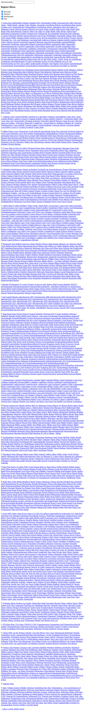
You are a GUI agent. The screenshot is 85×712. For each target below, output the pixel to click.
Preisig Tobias (51, 476)
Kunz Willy (66, 372)
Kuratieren (26, 374)
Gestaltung (73, 219)
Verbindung (5, 635)
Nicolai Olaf (65, 442)
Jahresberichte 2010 (73, 297)
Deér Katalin (28, 134)
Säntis (14, 514)
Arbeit (49, 59)
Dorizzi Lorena (39, 140)
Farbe (22, 174)
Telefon (9, 608)
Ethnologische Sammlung (30, 163)
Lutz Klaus (39, 401)
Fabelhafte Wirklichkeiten (12, 169)
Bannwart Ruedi (70, 72)
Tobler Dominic (20, 614)
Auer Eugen (64, 64)
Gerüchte (40, 219)
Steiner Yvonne (28, 576)
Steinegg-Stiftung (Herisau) (71, 574)
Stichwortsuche (7, 2)
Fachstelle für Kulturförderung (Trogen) (53, 169)
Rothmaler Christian (60, 505)
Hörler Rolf (18, 268)
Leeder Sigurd (66, 389)
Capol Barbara (60, 117)
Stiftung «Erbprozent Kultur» (22, 580)
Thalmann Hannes (23, 610)
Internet (4, 293)
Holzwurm (41, 272)
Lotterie (62, 399)
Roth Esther (38, 505)
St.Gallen (41, 567)
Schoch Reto (58, 535)
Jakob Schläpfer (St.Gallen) (58, 303)
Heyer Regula (48, 263)
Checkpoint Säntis (71, 119)
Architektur (36, 61)
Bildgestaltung (22, 89)
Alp (49, 34)
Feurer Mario (35, 178)
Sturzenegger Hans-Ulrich (11, 593)
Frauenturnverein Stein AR (11, 191)
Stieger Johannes (62, 578)
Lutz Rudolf (58, 401)
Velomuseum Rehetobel (64, 633)
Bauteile (46, 78)
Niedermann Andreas (52, 444)
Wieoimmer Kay (35, 669)
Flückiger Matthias (19, 184)
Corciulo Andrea (31, 125)
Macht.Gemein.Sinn (11, 406)
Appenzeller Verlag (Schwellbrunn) (58, 53)
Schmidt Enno (17, 531)
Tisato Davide (34, 612)
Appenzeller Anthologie (10, 44)
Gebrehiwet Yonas (24, 212)
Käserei (19, 314)
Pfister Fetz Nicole (8, 473)
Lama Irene (77, 380)
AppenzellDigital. (68, 42)
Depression (14, 136)
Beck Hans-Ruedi (69, 78)
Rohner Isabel (39, 497)
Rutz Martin (24, 510)
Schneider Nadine (69, 531)
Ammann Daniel (22, 38)
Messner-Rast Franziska (25, 416)
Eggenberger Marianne (61, 148)
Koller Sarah (21, 342)
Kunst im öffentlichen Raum (46, 370)
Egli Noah (13, 150)
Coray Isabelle (18, 125)
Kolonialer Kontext (34, 342)
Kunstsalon (25, 372)
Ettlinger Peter (46, 163)
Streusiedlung (69, 586)
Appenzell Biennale (35, 42)
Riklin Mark (64, 492)
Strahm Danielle (40, 584)
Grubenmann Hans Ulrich (47, 236)
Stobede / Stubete (25, 582)
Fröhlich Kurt (6, 199)
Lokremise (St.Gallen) (49, 399)
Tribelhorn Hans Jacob (68, 618)
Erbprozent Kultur (28, 159)
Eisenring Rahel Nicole (67, 153)
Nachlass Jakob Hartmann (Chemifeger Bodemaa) (34, 437)
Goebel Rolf (71, 225)
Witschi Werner (72, 671)
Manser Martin (67, 406)
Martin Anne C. (26, 408)
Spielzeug (30, 565)
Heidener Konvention (53, 255)
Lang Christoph (54, 384)
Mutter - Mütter (55, 433)
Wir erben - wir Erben (17, 671)
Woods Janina (15, 675)
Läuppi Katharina (66, 380)
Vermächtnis (6, 637)
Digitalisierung (47, 138)
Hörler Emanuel (7, 268)
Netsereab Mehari (52, 442)
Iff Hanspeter (14, 284)
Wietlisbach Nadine (58, 669)
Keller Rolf (78, 325)
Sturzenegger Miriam (63, 593)
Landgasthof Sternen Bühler (19, 382)
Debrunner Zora (17, 134)
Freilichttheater (36, 193)
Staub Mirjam (78, 569)
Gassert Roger (6, 210)
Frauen (73, 189)
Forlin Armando (72, 187)
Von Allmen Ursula (39, 641)
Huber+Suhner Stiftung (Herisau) (14, 276)
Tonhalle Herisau (63, 616)
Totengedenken (15, 618)
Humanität (37, 278)
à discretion (7, 23)
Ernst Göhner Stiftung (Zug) (12, 161)
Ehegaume (35, 150)
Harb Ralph (15, 250)
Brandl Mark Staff (42, 100)
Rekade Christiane (8, 488)
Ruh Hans (68, 507)
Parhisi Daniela (63, 467)
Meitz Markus (53, 412)
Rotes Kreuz (29, 505)
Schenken (39, 522)
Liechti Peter (6, 395)
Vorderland (63, 644)
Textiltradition (70, 608)
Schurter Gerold (7, 544)
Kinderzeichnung (22, 331)
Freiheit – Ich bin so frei (20, 193)
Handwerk (28, 248)
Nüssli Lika (23, 450)
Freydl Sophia (75, 193)
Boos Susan (73, 98)
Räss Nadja (12, 482)
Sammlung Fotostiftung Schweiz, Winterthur (37, 516)
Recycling (77, 484)
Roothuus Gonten (10, 499)
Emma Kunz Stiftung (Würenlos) (61, 155)
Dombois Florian (26, 140)
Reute (14, 490)
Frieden (45, 195)
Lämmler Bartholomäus (24, 380)
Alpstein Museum (30, 36)
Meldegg (72, 412)
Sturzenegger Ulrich (15, 595)
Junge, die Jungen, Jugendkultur (33, 308)
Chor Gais (9, 121)
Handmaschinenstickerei (14, 248)
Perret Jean (72, 469)
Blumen (17, 95)
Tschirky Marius (7, 620)
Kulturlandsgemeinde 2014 (37, 363)
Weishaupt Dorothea (53, 660)
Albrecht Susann (21, 29)
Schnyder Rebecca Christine (45, 533)
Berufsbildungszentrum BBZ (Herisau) (28, 85)
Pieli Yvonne (61, 473)
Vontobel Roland (51, 644)
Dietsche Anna (62, 136)
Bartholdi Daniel (22, 74)
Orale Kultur (65, 459)
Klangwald (9, 335)
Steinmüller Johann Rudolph (25, 578)
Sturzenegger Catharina (52, 591)
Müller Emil (56, 423)
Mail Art (35, 406)
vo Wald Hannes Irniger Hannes (38, 639)
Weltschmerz (31, 663)
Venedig (76, 633)
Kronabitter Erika (7, 352)
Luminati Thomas (18, 401)
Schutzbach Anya (20, 544)
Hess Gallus (29, 263)
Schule (44, 541)
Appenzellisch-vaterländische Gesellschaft (37, 57)
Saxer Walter (11, 518)
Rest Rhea (71, 488)
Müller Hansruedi (7, 425)
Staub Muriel (6, 571)
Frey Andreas (64, 193)
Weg (25, 658)
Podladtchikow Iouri (9, 476)
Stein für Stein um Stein (38, 574)
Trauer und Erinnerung (50, 618)
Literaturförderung (70, 397)
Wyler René (70, 678)
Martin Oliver (38, 408)
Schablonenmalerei (66, 518)
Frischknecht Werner (56, 197)
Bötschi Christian (62, 98)
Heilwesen (5, 257)
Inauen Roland (17, 289)
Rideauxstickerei (7, 492)
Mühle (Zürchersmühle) (41, 423)
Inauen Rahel (6, 289)
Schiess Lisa (64, 524)
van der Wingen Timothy (22, 633)
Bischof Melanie (30, 91)
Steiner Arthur (6, 576)
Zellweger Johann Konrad (70, 690)
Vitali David (20, 639)
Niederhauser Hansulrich (33, 444)
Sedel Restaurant (18, 550)
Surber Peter (41, 597)
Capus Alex (70, 117)
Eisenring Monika (51, 153)
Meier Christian (60, 410)
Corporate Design (58, 125)
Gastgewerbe (17, 210)
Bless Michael (76, 93)
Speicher (18, 565)
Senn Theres (67, 552)
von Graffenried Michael (56, 641)
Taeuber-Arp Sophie (24, 603)
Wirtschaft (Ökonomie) (35, 671)
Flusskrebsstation (44, 184)
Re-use (19, 484)
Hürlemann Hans (58, 276)
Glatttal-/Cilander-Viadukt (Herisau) (28, 225)
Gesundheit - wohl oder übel (12, 221)
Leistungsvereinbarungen (46, 391)
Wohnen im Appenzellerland (40, 673)
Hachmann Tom (9, 244)
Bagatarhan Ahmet (20, 72)
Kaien (59, 314)
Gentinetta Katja (18, 219)
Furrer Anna (56, 202)
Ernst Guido (27, 161)
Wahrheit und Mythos (62, 648)
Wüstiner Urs (26, 675)
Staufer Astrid (27, 571)
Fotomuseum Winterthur (47, 189)
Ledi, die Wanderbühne (52, 389)
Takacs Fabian (66, 603)
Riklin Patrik (75, 492)
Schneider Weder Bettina (10, 533)
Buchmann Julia (30, 106)
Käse (14, 314)
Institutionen (7, 16)
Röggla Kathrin (45, 495)
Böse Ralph (39, 98)
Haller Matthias (63, 246)
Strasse (77, 584)
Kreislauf (72, 346)
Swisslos (20, 599)
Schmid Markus (75, 529)
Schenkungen (73, 522)
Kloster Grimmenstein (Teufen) (65, 335)
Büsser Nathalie (52, 108)
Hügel (29, 276)
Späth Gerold (60, 563)
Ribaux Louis (28, 490)
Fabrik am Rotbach (30, 169)
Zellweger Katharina (24, 692)
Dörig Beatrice (61, 138)
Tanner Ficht (6, 605)
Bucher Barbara (78, 104)
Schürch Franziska (68, 539)
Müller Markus (67, 425)
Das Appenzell (61, 131)
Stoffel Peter (6, 584)
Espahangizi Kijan (8, 163)
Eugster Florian (58, 163)
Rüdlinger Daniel (7, 507)
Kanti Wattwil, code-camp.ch (38, 316)
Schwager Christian (61, 544)
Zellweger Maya (54, 692)
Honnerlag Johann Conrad (55, 272)
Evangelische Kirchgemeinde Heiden (40, 165)
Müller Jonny (41, 425)
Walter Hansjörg (27, 654)
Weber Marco (68, 656)
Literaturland (6, 399)
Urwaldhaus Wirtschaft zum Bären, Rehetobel (24, 629)
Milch (37, 418)
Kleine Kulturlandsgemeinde (35, 335)
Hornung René (36, 274)
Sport (11, 567)
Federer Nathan (7, 176)
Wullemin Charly (38, 675)
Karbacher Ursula (60, 320)
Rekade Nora (30, 488)
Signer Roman (6, 556)
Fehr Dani (27, 176)
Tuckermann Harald (32, 620)
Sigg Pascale (42, 554)
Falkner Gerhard (74, 172)
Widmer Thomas (45, 667)
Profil (10, 478)
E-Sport (6, 148)
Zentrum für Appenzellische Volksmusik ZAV (23, 696)
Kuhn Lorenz (18, 357)
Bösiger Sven (50, 98)
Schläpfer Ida (69, 526)
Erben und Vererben (12, 159)
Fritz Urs (80, 197)
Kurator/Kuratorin (49, 374)
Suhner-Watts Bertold (41, 595)
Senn (50, 552)
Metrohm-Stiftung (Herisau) (46, 416)
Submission (27, 595)
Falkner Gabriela (60, 172)
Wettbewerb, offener (42, 665)
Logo (39, 399)
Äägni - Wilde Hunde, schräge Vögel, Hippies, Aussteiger (23, 25)
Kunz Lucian (45, 372)
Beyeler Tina (6, 87)
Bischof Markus (17, 91)
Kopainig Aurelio (53, 344)
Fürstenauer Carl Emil (22, 202)
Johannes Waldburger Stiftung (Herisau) (33, 306)
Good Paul (72, 227)
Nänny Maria (55, 440)
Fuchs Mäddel (52, 199)
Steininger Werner (69, 576)
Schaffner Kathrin (56, 520)
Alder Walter (51, 31)
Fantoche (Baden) (13, 174)
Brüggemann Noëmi (67, 102)
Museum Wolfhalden (9, 431)
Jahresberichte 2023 (40, 303)
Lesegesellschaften (14, 393)
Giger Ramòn (15, 223)
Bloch (3, 95)
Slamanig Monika (72, 559)
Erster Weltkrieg (59, 161)
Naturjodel (5, 442)
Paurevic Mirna (17, 469)
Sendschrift (43, 552)
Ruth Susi (15, 510)
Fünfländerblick (7, 202)
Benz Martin (44, 80)
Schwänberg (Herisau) (44, 544)
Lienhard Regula (17, 395)
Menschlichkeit (37, 414)
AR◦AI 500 (41, 59)
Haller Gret (52, 246)
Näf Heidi (5, 440)
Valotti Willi (7, 633)
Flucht (78, 182)
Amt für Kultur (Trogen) (66, 38)
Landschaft (58, 382)
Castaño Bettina (7, 119)
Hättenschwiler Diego (14, 246)
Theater (34, 610)
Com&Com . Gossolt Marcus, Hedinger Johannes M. (53, 123)
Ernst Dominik (75, 159)
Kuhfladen (9, 357)
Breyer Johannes (77, 100)
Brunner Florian (54, 104)
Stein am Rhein (15, 574)
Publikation (71, 478)
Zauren (16, 688)
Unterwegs (24, 627)
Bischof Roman (43, 91)
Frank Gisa (66, 189)
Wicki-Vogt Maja (71, 665)
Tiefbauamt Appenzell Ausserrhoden (15, 612)
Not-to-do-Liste (13, 448)
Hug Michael (13, 278)
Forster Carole (11, 189)
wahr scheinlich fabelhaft (37, 648)
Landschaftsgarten (70, 382)
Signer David (67, 554)
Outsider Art (66, 461)
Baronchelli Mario (8, 74)
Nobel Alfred (62, 446)
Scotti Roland (6, 550)
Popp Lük (31, 476)
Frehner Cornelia (40, 191)
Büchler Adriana (43, 106)
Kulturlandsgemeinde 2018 (32, 365)
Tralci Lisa (37, 618)
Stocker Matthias (50, 582)
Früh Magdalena (31, 199)
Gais (16, 208)
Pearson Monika (29, 469)
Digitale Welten (35, 138)
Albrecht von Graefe (36, 29)
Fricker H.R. (36, 195)
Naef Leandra (14, 440)
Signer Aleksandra (55, 554)
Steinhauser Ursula (54, 576)
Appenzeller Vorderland (52, 55)
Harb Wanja (24, 250)
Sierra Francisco (31, 554)
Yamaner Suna (8, 684)
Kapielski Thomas (8, 320)
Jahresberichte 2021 (8, 303)
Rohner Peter (50, 497)
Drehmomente (77, 140)
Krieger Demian (30, 348)
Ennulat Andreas (51, 157)
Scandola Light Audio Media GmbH (31, 518)
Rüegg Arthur (20, 507)
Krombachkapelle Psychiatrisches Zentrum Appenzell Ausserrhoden (56, 350)
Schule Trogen (52, 541)
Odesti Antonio (39, 454)
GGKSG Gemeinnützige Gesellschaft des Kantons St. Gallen (46, 221)
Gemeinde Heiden (60, 214)
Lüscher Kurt (6, 401)
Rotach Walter (11, 505)
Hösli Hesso (27, 268)
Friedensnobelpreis (70, 195)
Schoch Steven (69, 535)
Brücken (56, 102)
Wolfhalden (5, 675)
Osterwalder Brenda (23, 461)
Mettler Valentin (17, 418)
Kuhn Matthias (39, 357)
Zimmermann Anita (18, 698)
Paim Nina (6, 467)
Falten (3, 174)
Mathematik (71, 408)
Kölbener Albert (26, 340)
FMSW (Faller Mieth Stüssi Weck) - (65, 184)
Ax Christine (72, 66)
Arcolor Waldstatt (55, 61)
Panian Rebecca (40, 467)
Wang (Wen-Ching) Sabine (21, 656)
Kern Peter (50, 327)
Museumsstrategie (71, 431)
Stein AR (24, 574)
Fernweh (26, 178)
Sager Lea (31, 514)
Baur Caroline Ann (27, 78)
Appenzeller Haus (68, 46)
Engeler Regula (18, 157)
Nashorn (64, 440)
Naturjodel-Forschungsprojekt (21, 442)
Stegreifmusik (69, 571)
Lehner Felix (11, 391)
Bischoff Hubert (7, 93)
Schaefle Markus (32, 520)
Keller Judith (48, 325)
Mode (49, 421)
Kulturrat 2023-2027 (49, 367)
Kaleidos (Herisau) (69, 314)
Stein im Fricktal (53, 574)
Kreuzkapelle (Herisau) (10, 348)
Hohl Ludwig (27, 270)
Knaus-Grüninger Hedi (14, 337)
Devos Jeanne (30, 136)
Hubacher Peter (62, 274)
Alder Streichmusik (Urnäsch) (17, 31)
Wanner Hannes (38, 656)
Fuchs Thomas (75, 199)
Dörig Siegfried (13, 140)
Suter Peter (71, 597)
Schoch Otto (48, 535)
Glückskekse (61, 225)
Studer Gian (45, 589)
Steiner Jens (16, 576)
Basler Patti (48, 74)
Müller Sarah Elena (16, 427)
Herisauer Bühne (27, 261)
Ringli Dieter (18, 495)
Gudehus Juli (41, 238)
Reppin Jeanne (61, 488)
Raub (3, 484)
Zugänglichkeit (64, 703)
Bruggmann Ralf (27, 104)
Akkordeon (57, 27)
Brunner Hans (66, 104)
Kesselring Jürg (60, 327)
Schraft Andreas (78, 537)
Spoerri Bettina (69, 565)
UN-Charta (19, 624)
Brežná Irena (6, 102)
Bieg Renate (56, 87)
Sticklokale (51, 578)
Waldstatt (67, 650)
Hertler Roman (18, 263)
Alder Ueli (33, 31)
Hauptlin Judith (31, 253)
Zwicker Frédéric (19, 705)
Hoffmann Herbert (69, 268)
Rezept (19, 490)
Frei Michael (71, 191)
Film (43, 178)
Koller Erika (71, 340)
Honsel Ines (12, 274)
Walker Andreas (7, 652)
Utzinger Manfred (49, 629)
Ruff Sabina (47, 507)
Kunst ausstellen (28, 370)
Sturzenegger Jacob (28, 593)
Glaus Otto (46, 225)
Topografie (74, 616)
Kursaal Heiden (63, 374)
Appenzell (24, 42)
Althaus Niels (71, 36)
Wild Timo (79, 669)
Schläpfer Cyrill (41, 526)
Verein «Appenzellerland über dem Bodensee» (28, 635)
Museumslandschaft (56, 431)
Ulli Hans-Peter (9, 624)
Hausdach (60, 253)
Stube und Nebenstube (32, 589)
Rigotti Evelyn (53, 492)
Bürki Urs (21, 108)
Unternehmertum (13, 627)
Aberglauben (46, 23)
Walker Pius (18, 652)
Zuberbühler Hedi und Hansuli (20, 701)
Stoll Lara (25, 584)
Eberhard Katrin (34, 148)
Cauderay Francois (21, 119)
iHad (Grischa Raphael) (61, 284)
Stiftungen (14, 582)
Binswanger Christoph (51, 89)
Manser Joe (56, 406)
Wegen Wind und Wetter (37, 658)
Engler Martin (39, 157)
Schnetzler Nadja (27, 533)
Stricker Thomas (7, 589)
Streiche (39, 586)
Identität (5, 284)
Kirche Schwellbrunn (63, 333)
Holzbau (23, 272)
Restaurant (80, 488)
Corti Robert (6, 127)
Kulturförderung (52, 359)
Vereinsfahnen (74, 635)
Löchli (13, 399)
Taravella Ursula (74, 605)
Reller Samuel (41, 488)
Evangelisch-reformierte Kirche (13, 165)
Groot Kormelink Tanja (56, 233)
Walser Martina (53, 652)
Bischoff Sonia (19, 93)
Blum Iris (9, 95)
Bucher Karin (6, 106)
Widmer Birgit (6, 667)
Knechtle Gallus (29, 337)
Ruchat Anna (73, 505)
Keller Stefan (17, 327)
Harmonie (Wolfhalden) (39, 250)
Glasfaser (9, 225)
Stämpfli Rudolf (17, 569)
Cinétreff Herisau (55, 121)
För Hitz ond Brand (14, 187)
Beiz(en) (36, 80)
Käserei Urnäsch (29, 314)
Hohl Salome (47, 270)
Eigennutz (5, 153)
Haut (17, 255)
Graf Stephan (72, 229)
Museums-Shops (23, 431)
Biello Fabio (66, 87)
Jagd (4, 297)
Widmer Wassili (58, 667)
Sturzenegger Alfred (19, 591)
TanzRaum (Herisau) (43, 605)
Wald (22, 650)
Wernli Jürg (16, 665)
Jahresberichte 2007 (26, 297)
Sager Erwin (22, 514)
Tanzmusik (19, 605)
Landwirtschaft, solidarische (36, 384)
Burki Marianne (44, 110)
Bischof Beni (6, 91)
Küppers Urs (57, 355)
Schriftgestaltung (48, 539)
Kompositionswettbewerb (30, 344)
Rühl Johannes (31, 507)
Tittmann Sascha (62, 612)
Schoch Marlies (37, 535)
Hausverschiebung (8, 255)
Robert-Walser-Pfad (30, 495)
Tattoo (3, 608)
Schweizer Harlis (41, 546)
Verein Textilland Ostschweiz (57, 635)
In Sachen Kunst (74, 287)
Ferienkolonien (17, 178)
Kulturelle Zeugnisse (29, 359)
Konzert (43, 344)
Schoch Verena (12, 537)
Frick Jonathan (6, 195)
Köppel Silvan (38, 340)
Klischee (49, 335)
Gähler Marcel (8, 206)
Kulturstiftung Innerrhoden (67, 367)
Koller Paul (12, 342)
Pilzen (69, 473)
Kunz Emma (34, 372)
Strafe (31, 584)
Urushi (3, 629)
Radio (5, 482)
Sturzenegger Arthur (35, 591)
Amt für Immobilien (49, 38)
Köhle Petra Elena (12, 340)
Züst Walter (48, 703)
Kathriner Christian (23, 322)
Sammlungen (60, 516)
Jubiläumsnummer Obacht (11, 308)
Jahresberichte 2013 (40, 299)
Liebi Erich (75, 393)
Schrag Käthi (6, 539)
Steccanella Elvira (40, 571)
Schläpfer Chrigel (28, 526)
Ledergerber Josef (35, 389)
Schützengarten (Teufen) (10, 541)
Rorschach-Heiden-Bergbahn (12, 503)
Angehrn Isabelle (63, 40)
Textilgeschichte (47, 608)
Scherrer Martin (32, 524)
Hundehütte (56, 278)
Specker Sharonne (8, 565)
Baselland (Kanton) (36, 74)
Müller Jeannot (20, 425)
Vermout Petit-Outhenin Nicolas (31, 637)
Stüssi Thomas (77, 589)
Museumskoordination (39, 431)
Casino (78, 117)
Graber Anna (12, 229)
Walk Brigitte (77, 650)
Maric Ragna (78, 406)
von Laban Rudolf (20, 644)
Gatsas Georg (67, 210)
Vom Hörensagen (24, 641)
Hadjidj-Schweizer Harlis (25, 244)
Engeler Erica (6, 157)
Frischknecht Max (27, 197)
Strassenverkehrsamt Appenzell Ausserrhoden (18, 586)
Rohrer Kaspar (72, 497)
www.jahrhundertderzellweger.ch (58, 675)
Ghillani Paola (75, 221)
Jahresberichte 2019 (55, 301)
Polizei (19, 476)
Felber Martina (61, 176)
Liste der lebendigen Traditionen (43, 397)
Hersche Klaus (6, 263)
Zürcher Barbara (48, 701)
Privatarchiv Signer (73, 476)
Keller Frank (38, 325)
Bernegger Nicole (45, 83)
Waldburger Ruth (35, 650)
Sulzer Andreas (61, 595)
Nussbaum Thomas (45, 450)
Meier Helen (71, 410)
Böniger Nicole (11, 98)
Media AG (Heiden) (30, 410)
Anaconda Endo (35, 40)
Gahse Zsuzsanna (75, 206)
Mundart (61, 427)
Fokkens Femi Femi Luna (56, 187)
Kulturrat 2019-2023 (32, 367)
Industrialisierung (65, 289)
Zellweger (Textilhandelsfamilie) (13, 690)
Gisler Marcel (56, 223)
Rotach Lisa (71, 503)
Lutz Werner (68, 401)
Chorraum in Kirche (32, 121)
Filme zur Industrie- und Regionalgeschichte (62, 178)
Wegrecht (64, 658)
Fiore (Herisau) (44, 180)
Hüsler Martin (71, 276)
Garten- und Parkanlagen (73, 208)
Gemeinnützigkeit (22, 216)
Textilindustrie (59, 608)
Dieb (38, 136)
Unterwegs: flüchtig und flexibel (41, 627)
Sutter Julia (12, 599)
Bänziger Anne (6, 72)
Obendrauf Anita (9, 454)
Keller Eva (29, 325)
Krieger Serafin (43, 348)
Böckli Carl (62, 95)
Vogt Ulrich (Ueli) (66, 639)
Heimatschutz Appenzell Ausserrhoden (52, 257)
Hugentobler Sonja (25, 278)
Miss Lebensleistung (15, 421)
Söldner (16, 561)
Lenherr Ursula (62, 391)
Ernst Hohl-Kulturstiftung (43, 161)
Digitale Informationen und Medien (14, 138)
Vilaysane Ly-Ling (8, 639)
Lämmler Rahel (39, 380)
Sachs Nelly (7, 514)
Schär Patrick (44, 520)
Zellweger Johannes (8, 692)
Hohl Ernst (17, 270)
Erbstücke (53, 159)
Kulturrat (4, 367)
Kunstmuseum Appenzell (10, 372)
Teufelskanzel (24, 608)
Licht (55, 393)
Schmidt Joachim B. (30, 531)
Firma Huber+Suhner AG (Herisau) (64, 180)
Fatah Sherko (37, 174)
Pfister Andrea (77, 471)
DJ (54, 138)
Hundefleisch (46, 278)
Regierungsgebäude (13, 486)
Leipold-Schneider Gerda (26, 391)
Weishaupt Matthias (68, 660)
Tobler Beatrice (75, 612)
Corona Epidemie (44, 125)
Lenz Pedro (73, 391)
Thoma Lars (72, 610)
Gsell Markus (30, 238)
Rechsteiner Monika (30, 484)
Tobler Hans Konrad (34, 614)
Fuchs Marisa (64, 199)
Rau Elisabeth (76, 482)
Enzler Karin (63, 157)
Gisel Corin (46, 223)
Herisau (17, 261)
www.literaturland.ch (57, 678)
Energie (77, 155)
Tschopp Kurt (19, 620)
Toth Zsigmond (27, 618)
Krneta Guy (15, 350)
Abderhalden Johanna (20, 23)
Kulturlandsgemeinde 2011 (56, 361)
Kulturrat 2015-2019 (16, 367)
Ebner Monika (46, 148)
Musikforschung (7, 433)
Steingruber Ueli (40, 576)
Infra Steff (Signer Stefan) (22, 291)
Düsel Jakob (56, 142)
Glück (53, 225)
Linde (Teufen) (61, 395)
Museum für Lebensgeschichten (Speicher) (35, 429)
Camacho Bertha (21, 117)
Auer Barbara (54, 64)
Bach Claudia (8, 70)
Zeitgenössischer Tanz (42, 688)
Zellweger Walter (67, 692)
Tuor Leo (54, 620)
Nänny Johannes (43, 440)
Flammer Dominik (54, 182)
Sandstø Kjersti (71, 516)
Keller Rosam (6, 327)
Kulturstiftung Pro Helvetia (11, 370)
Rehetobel (25, 486)
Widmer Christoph (20, 667)
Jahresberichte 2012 (24, 299)
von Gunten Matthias (74, 641)
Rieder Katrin (19, 492)
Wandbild (49, 654)
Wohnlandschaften (59, 673)
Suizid (52, 595)
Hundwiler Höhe (75, 278)
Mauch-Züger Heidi (14, 410)
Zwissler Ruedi (32, 705)
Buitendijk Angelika (66, 108)
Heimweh (4, 259)
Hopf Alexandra (24, 274)
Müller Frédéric (67, 423)
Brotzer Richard (28, 102)
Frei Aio (63, 191)
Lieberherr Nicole (64, 393)
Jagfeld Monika (12, 297)
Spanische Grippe (72, 563)
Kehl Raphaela (59, 322)
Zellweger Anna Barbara (36, 690)
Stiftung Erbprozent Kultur (44, 580)
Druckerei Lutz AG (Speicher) (12, 142)
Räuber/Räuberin (23, 482)
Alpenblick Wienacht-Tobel (61, 34)
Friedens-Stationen (55, 195)
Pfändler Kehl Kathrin (62, 471)
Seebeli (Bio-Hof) (32, 550)
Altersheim (61, 36)
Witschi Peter (61, 671)
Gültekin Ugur (52, 238)
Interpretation (19, 293)
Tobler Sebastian (59, 614)
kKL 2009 (76, 333)
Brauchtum (53, 100)
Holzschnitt (31, 272)
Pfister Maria (21, 473)
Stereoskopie (42, 578)
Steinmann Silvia (7, 578)
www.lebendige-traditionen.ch (37, 678)
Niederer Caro (75, 442)
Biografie (63, 89)
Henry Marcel (60, 259)
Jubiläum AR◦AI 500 (66, 306)
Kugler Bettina (78, 355)
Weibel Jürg (73, 658)
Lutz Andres (30, 401)
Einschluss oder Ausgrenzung (20, 153)
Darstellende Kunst (48, 131)
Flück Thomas (6, 184)
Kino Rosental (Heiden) (48, 331)
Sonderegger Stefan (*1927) (58, 561)
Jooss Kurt (53, 306)
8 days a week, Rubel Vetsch (13, 709)
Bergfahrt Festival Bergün (70, 80)
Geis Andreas (10, 214)
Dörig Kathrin (72, 138)
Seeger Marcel (45, 550)
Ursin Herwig (73, 627)
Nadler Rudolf (75, 437)
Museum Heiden (58, 429)
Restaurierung (6, 490)
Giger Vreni (25, 223)
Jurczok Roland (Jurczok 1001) (13, 310)
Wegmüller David (54, 658)
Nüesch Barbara (59, 448)
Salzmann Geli (6, 516)
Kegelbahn (49, 322)
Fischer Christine (7, 182)
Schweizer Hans (28, 546)
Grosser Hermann (72, 233)
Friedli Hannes (13, 197)
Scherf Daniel (6, 524)
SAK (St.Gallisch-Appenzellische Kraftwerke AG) (54, 514)
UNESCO (28, 624)
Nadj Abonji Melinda (61, 437)
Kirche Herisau (31, 333)
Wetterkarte (60, 665)
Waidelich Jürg (14, 650)
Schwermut (65, 548)
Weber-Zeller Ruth (8, 658)
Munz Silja (69, 427)
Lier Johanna (29, 395)
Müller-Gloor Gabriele (32, 427)
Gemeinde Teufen (8, 216)
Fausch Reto (47, 174)
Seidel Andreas (6, 552)
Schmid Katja (63, 529)
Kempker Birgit (39, 327)
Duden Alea (29, 142)
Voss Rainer (72, 644)
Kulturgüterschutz (13, 361)
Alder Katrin (60, 29)
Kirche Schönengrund (46, 333)
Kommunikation (48, 342)
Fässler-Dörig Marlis (38, 172)
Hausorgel (68, 253)
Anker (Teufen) (7, 42)
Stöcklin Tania (74, 582)
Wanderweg (5, 656)
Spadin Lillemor (48, 563)
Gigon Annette (35, 223)
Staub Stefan (16, 571)
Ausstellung (54, 66)
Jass (71, 303)
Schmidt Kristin (45, 531)
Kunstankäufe (75, 370)
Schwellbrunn (47, 548)
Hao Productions (76, 248)
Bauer (14, 76)
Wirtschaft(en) (49, 671)
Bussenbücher (77, 110)
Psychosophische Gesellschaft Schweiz (51, 478)
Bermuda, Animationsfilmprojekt (25, 83)
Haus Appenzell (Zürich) (46, 253)
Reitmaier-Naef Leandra (70, 486)
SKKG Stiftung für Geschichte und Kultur (49, 559)
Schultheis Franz (73, 541)
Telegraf (16, 608)
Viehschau (60, 637)
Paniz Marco (51, 467)
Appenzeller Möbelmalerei (68, 49)
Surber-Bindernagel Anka (56, 597)
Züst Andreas (13, 703)
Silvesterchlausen (64, 556)
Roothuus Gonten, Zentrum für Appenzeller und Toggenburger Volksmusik (39, 501)
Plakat (80, 473)
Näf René (33, 440)
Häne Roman (53, 244)
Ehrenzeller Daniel (57, 150)
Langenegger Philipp (45, 387)
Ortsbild (12, 461)
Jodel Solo (14, 306)
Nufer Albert (33, 450)
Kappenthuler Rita (22, 320)
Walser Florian (29, 652)
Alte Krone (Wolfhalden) (46, 36)
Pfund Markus (38, 473)
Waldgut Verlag (58, 650)
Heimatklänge (21, 257)
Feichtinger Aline (38, 176)
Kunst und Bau (63, 370)
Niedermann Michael (69, 444)
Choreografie (19, 121)
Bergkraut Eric (6, 83)
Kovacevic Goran (72, 344)
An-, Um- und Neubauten (19, 40)
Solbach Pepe (25, 561)
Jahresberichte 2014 (55, 299)
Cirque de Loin (68, 121)
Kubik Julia (50, 352)
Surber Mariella (30, 597)
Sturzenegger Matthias (45, 593)
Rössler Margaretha (25, 497)
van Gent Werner (38, 633)
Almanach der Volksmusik (37, 34)
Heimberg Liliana (74, 257)
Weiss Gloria (21, 663)
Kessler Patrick (72, 327)
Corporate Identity (73, 125)
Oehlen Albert (51, 454)
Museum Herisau (72, 429)
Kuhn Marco (29, 357)
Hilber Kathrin (60, 263)
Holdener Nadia (69, 270)
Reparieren (51, 488)
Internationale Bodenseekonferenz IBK (63, 291)
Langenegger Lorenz (28, 387)
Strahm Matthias (53, 584)
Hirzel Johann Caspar (19, 265)
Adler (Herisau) (75, 23)
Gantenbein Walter (56, 208)
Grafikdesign (11, 231)
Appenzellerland (14, 57)
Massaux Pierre (60, 408)
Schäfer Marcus (19, 520)
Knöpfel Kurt (62, 337)
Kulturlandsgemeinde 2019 (53, 365)
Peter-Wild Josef (32, 471)
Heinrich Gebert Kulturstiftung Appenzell (25, 259)
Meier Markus (10, 412)
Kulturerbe (41, 359)
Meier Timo (31, 412)
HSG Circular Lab (49, 274)
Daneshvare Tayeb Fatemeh (29, 131)
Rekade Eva (20, 488)
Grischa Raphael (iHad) (14, 233)
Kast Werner (10, 322)
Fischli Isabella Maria (23, 182)
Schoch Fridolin (14, 535)
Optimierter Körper (27, 459)
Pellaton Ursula (53, 469)
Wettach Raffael (28, 665)
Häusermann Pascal (30, 246)
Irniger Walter (36, 293)
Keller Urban (28, 327)
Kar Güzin (34, 320)
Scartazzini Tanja (51, 518)
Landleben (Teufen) (45, 382)
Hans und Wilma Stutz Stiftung (57, 248)
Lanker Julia (58, 387)
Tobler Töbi (71, 614)
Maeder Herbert (25, 406)
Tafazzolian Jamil (38, 603)
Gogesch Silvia (42, 227)
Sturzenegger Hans (69, 591)
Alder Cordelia (49, 29)
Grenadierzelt (49, 231)
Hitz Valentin (33, 265)
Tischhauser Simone (48, 612)
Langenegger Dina (13, 387)
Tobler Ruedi (48, 614)
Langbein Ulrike (66, 384)
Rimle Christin (6, 495)
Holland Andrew (13, 272)
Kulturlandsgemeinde (37, 361)
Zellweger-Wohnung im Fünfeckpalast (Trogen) (32, 694)
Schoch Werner (24, 537)
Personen (6, 12)
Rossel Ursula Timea (58, 503)
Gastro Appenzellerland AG (40, 210)
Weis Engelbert (27, 660)
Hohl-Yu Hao (57, 270)
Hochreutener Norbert (47, 265)
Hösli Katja (49, 268)
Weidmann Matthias (8, 660)
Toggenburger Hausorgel (46, 616)
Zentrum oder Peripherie (51, 696)
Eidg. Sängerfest (70, 150)
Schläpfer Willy (13, 529)
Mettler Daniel (62, 416)
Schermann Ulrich (19, 524)
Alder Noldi (70, 29)
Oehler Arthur (62, 454)
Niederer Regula (7, 444)
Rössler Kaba (12, 497)
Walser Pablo (64, 652)
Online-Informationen (27, 456)
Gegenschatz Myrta (68, 212)
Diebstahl (43, 136)
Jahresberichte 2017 (24, 301)
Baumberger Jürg (12, 78)
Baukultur (53, 76)
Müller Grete (78, 423)
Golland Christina (55, 227)
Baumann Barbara (65, 76)
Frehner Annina (28, 191)
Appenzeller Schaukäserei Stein (13, 51)
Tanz (13, 605)
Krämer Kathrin (21, 346)
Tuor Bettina (45, 620)
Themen (5, 14)
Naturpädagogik (39, 442)
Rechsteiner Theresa (46, 484)
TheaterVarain (54, 610)
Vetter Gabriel (50, 637)
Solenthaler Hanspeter (39, 561)
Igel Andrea (47, 284)
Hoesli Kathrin (38, 268)
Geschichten (64, 219)
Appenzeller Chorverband (35, 46)
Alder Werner (61, 31)
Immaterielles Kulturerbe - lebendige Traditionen (49, 287)
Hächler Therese (41, 244)
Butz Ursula (5, 113)
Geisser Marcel (35, 214)
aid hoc (49, 27)
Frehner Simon (53, 191)
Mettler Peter (6, 418)
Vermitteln (15, 637)
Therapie (64, 610)
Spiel (24, 565)
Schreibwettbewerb (18, 539)
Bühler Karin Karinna (69, 106)
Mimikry (44, 418)
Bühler (52, 106)
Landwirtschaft (19, 384)
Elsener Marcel (42, 155)
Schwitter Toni (75, 548)
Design (21, 136)
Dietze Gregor (74, 136)
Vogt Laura (54, 639)
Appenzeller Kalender (9, 49)
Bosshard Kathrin (13, 100)
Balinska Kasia (58, 72)
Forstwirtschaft (23, 189)
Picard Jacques (50, 473)
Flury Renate (32, 184)
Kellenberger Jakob (16, 325)
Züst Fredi (31, 703)
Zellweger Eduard (53, 690)
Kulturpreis (79, 365)
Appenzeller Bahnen (27, 44)
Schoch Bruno (61, 533)
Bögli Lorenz (73, 95)
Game (21, 208)
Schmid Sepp (6, 531)
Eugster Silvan (70, 163)
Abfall (53, 23)
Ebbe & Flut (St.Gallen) (18, 148)
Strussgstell (18, 589)
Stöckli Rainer (63, 582)
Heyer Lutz (38, 263)
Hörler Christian (74, 265)
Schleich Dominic (26, 529)
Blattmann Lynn (40, 93)
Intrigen (28, 293)
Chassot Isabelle (48, 119)
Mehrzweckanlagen (45, 410)
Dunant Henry (66, 142)
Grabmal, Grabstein (24, 229)
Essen (18, 163)
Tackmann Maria (9, 603)
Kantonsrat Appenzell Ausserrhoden (47, 318)
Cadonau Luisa (8, 117)
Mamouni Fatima (45, 406)
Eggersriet (5, 150)
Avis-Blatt (63, 66)
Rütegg (40, 507)
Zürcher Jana (60, 701)
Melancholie (64, 412)
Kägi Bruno (7, 314)
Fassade (28, 174)
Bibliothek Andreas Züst (41, 87)
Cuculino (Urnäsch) (26, 127)
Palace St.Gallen (17, 467)
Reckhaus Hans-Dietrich (63, 484)
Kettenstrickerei (7, 329)
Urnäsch (57, 627)
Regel (3, 486)
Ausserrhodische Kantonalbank (13, 66)
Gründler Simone (7, 238)
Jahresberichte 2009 (57, 297)
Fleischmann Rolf (68, 182)
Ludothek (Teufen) (73, 399)
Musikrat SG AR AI (41, 433)
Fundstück (47, 202)
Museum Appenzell (11, 429)
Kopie (63, 344)
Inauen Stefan (28, 289)
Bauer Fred (21, 76)
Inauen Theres (39, 289)
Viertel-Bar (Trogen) (72, 637)
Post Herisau (40, 476)
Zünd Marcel (37, 701)
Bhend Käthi (16, 87)
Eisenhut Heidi (38, 153)
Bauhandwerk (43, 76)
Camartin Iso (33, 117)
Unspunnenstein (43, 624)
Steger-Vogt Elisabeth (55, 571)
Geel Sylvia (35, 212)
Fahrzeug (50, 172)
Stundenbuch (6, 591)
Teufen (33, 608)
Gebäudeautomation (8, 212)
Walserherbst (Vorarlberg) (11, 654)
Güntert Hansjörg (65, 238)
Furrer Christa (66, 202)
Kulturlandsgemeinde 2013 (15, 363)
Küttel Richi (67, 355)
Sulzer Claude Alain (74, 595)
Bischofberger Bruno (58, 91)
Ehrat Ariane (44, 150)
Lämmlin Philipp (52, 380)
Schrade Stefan (65, 537)
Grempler (40, 231)
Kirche (23, 333)
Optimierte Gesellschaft (10, 459)
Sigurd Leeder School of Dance (45, 556)
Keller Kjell (69, 325)
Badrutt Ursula (63, 70)
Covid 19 (14, 127)
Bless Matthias (65, 93)
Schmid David (52, 529)
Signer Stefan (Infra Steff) (22, 556)
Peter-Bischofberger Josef (16, 471)
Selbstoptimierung (20, 552)
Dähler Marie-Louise (11, 131)
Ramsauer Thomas (49, 482)
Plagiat (74, 473)
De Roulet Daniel (74, 131)
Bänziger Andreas (76, 70)
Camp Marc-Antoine (46, 117)
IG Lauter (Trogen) (26, 284)
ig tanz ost (38, 284)
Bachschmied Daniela (48, 70)
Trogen (80, 618)
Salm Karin (79, 514)
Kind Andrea (62, 329)
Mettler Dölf (73, 416)
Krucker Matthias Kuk (37, 352)
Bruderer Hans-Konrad (43, 102)
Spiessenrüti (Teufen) (43, 565)
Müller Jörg (31, 425)
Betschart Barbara (75, 85)
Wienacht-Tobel (22, 669)
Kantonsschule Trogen (70, 318)
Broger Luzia (16, 102)
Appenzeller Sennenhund (35, 51)
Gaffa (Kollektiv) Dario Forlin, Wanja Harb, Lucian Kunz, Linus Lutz (41, 206)
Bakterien (48, 72)
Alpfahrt (19, 36)
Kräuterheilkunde (34, 346)
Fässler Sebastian (23, 172)
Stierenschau (6, 580)
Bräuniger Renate (27, 100)
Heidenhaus (66, 255)
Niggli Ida (19, 446)
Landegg (4, 382)
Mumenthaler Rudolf (50, 427)
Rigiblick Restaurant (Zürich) (36, 492)
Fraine (59, 189)
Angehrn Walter (76, 40)
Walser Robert (75, 652)
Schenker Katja (62, 522)
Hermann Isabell (76, 261)
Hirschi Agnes (71, 263)
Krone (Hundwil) (21, 352)
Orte (4, 19)
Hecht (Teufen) (25, 255)
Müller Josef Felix (54, 425)
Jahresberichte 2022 (24, 303)
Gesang (47, 219)
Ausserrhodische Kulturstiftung (37, 66)
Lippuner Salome (23, 397)
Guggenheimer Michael (29, 240)
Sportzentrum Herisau (22, 567)
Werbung (39, 663)
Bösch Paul (30, 98)
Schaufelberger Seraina (10, 522)
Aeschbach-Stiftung (53, 25)
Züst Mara (39, 703)
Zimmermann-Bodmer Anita (37, 698)
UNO (34, 624)
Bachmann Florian (33, 70)
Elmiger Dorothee (29, 155)
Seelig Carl (55, 550)
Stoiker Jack (15, 584)
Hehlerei (35, 255)
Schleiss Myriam (39, 529)
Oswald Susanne (54, 461)
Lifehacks (38, 395)
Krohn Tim (25, 350)
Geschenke (54, 219)
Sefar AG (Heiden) (67, 550)
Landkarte (34, 382)
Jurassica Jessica (53, 308)
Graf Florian (37, 229)
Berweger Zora (62, 85)
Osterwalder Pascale (39, 461)
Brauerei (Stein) (64, 100)
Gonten (65, 227)
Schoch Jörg (25, 535)
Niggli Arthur (10, 446)
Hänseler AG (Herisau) (68, 244)
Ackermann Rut (63, 23)
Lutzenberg (77, 401)
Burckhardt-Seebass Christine (26, 110)
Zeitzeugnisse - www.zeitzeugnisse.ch (66, 688)
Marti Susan (15, 408)
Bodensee (54, 95)
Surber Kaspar (18, 597)
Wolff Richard (71, 673)
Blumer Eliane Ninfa (28, 95)
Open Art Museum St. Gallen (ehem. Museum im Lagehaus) (59, 456)
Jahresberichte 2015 (71, 299)
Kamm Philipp (21, 316)
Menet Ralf (26, 414)
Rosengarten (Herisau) (32, 503)
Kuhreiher (50, 357)
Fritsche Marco (70, 197)
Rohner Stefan (60, 497)
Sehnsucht (79, 550)
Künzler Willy (46, 355)
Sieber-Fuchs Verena (16, 554)
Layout (66, 387)
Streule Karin (48, 586)
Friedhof (4, 197)
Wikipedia (71, 669)
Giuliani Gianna (68, 223)
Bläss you (29, 93)
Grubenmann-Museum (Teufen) (70, 236)
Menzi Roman (48, 414)
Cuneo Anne (39, 127)
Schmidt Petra (56, 531)
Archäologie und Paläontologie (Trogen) (16, 61)
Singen (74, 556)
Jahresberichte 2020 (71, 301)
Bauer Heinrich (32, 76)
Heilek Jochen (76, 255)
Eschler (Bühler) (72, 161)
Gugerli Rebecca (13, 240)
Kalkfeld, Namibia (8, 316)
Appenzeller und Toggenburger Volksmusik (27, 53)
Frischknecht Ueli (41, 197)
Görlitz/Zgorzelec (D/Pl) (26, 227)
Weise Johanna (39, 660)
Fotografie (33, 189)
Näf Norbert (24, 440)
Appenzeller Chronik (53, 46)
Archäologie (76, 59)
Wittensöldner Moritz (9, 673)
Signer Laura (78, 554)
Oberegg (19, 454)
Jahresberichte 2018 (40, 301)
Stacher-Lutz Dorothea (71, 567)
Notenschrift (24, 448)
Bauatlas (56, 74)
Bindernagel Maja (35, 89)
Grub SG (7, 236)
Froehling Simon (18, 199)
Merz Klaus (11, 416)
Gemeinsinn (33, 216)
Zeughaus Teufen (67, 696)
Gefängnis (56, 212)
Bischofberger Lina (73, 91)
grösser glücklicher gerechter (35, 233)
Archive (44, 61)
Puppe (78, 478)
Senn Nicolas (57, 552)
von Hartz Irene (7, 644)
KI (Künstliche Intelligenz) (24, 329)
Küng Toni (36, 355)
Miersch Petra (29, 418)
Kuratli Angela (36, 374)
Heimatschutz (32, 257)
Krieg (21, 348)
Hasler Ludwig (6, 253)
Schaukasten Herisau (27, 522)
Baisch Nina (39, 72)
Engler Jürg (28, 157)
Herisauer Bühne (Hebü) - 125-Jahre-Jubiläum (51, 261)
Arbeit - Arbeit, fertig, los (61, 59)
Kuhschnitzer (59, 357)
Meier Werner (42, 412)
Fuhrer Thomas (37, 202)
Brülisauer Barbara (13, 104)
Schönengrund (35, 537)
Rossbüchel (45, 503)
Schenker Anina (49, 522)
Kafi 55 (53, 314)
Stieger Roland (75, 578)
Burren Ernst (56, 110)
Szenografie (28, 599)
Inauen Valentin (52, 289)
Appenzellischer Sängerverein (25, 59)
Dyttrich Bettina (14, 144)
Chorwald (44, 121)
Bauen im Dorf (71, 74)
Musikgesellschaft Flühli (23, 433)
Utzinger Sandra (62, 629)
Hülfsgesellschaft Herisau (42, 276)
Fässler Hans (11, 172)
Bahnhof (31, 72)
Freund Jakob (53, 193)
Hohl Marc (37, 270)
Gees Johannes (46, 212)
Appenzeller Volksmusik (33, 55)
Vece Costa (49, 633)
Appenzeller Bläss (59, 44)
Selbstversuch (32, 552)
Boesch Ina (21, 98)
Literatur (59, 397)
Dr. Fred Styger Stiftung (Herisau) (58, 140)
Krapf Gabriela (62, 346)
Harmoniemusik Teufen (58, 250)
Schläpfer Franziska (55, 526)
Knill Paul (53, 337)
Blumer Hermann (43, 95)
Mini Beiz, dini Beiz (56, 418)
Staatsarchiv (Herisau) (53, 567)
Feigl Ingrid (50, 176)
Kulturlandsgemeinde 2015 (58, 363)
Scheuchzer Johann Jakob (49, 524)
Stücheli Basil (56, 589)
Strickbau (78, 586)
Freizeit (45, 193)
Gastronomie (57, 210)
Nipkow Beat (40, 446)
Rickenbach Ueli (51, 490)
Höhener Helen (61, 265)
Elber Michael (16, 155)
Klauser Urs (18, 335)
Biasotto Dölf (26, 87)
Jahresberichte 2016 (8, 301)
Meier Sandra (21, 412)
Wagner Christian (20, 648)
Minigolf (67, 418)
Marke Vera (5, 408)
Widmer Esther (33, 667)
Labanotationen (8, 380)
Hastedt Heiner (18, 253)
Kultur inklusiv (14, 359)
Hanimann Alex (39, 248)
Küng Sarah (27, 355)
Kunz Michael (55, 372)
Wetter (52, 665)
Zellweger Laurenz (40, 692)
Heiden (41, 255)
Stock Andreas (38, 582)
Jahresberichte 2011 (8, 299)
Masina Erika (49, 408)
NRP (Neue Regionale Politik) (41, 448)
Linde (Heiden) (49, 395)
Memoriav (18, 414)
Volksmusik (78, 639)
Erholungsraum (64, 159)
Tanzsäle (54, 605)
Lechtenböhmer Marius (19, 389)
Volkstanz (4, 641)
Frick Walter (26, 195)
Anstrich (16, 42)
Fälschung (73, 169)
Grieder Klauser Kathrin (64, 231)
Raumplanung (10, 484)
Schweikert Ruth (14, 546)
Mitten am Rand (30, 421)
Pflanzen (29, 473)
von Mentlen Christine (36, 644)
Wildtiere (4, 671)
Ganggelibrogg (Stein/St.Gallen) (36, 208)
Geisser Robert (47, 214)
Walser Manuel (41, 652)
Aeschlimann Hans (68, 25)
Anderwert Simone (49, 40)
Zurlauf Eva (74, 703)
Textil (38, 608)
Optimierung (54, 459)
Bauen (63, 74)
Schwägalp (31, 544)
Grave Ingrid (31, 231)
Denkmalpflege (39, 134)
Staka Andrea (29, 569)
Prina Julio (61, 476)
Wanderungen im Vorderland (64, 654)
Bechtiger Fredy (56, 78)
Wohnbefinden (23, 673)
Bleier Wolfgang (52, 93)
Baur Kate (39, 78)
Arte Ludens (25, 64)
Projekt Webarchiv (20, 478)
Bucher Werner (17, 106)
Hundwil (64, 278)
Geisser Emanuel (22, 214)
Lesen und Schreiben (44, 393)
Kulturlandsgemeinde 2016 (11, 365)
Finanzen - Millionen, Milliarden (13, 180)
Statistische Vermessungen (62, 569)
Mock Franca (42, 421)
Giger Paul (5, 223)
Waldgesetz (47, 650)
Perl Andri (64, 469)
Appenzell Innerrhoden (52, 42)
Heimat (12, 257)
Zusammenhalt (6, 705)
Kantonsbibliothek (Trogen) (22, 318)
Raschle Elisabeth (64, 482)
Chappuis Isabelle (35, 119)
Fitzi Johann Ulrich (39, 182)
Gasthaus (26, 210)
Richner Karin (39, 490)
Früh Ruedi (42, 199)
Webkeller (19, 658)
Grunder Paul (20, 238)
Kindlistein (34, 331)
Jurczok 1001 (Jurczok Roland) (72, 308)
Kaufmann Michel (38, 322)
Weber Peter (78, 656)
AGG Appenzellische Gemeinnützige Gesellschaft (27, 27)
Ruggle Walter (58, 507)
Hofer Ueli (58, 268)
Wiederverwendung (8, 669)
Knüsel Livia (73, 337)
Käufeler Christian (43, 314)
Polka (25, 476)
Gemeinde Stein (74, 214)
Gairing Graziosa (7, 208)
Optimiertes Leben (42, 459)
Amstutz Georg (35, 38)
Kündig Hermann (15, 355)
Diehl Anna (52, 136)
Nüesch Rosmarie (11, 450)
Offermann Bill (12, 456)
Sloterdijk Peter (7, 561)
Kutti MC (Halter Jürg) (10, 376)
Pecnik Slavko (41, 469)
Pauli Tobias (5, 469)
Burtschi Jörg (66, 110)
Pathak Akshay (74, 467)
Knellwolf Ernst (42, 337)
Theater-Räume (43, 610)
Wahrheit (50, 648)
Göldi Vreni (11, 227)
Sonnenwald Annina (20, 563)
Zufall (55, 703)
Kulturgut (24, 361)
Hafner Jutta (43, 246)
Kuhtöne (68, 357)
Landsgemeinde (7, 384)
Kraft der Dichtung (49, 346)
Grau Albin (21, 231)
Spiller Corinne (57, 565)
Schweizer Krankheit (56, 546)
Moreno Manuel (15, 423)
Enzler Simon (73, 157)
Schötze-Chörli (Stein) (50, 537)
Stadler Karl (5, 569)
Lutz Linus (48, 401)
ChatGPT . (60, 119)
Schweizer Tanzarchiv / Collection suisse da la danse (21, 548)
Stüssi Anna (66, 589)
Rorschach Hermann (76, 501)
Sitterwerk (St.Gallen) (24, 559)
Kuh (2, 357)
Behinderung (27, 80)
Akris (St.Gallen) (68, 27)
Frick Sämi (17, 195)
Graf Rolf (62, 229)
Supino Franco (6, 597)
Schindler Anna (15, 526)
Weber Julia (57, 656)
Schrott (58, 539)
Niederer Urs (19, 444)
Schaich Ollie (69, 520)
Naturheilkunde (74, 440)
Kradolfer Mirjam (8, 346)
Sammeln (16, 516)
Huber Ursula (74, 274)
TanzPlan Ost (29, 605)
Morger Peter (27, 423)
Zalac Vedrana (8, 688)
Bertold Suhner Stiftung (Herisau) (65, 83)
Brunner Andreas (40, 104)
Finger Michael (32, 180)
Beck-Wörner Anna (14, 80)
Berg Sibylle (54, 80)
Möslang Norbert (69, 421)
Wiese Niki (46, 669)
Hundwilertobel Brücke (10, 280)
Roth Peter (48, 505)
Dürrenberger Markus (42, 142)
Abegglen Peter (35, 23)
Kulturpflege (69, 365)
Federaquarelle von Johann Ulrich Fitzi (67, 174)
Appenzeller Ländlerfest (27, 49)
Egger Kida (74, 148)
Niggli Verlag (29, 446)
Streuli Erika (59, 586)
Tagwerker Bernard (53, 603)
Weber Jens (48, 656)
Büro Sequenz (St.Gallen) (36, 108)
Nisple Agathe (50, 446)
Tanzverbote (63, 605)
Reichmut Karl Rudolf (52, 486)
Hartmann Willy (73, 250)
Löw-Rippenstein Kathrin (26, 399)
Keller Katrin (59, 325)
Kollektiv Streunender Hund (55, 340)
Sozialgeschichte (35, 563)
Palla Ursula (29, 467)
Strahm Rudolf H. (67, 584)
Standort (48, 569)
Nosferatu (71, 446)
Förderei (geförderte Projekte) (34, 187)
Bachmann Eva (19, 70)
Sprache (34, 567)
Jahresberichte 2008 (42, 297)
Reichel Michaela (36, 486)
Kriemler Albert (55, 348)
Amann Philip (10, 38)
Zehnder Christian (27, 688)
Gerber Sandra (30, 219)
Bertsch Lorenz (7, 85)
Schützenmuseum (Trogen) (30, 541)
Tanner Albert (77, 603)
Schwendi (56, 548)
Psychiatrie (31, 478)
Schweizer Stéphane (72, 546)
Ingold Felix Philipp (40, 291)
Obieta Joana (28, 454)
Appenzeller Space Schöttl (55, 51)
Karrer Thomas (73, 320)
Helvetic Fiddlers (47, 259)
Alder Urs (41, 31)
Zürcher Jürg (71, 701)
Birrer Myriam (73, 89)
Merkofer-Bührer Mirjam (64, 414)
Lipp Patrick (11, 397)
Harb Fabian (6, 250)
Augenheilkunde (75, 64)
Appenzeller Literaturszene (47, 49)
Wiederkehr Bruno (72, 667)
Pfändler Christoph (46, 471)
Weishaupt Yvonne (8, 663)
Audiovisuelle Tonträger (39, 64)
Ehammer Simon (24, 150)
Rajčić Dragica (36, 482)
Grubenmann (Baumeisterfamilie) (24, 236)
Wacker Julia (8, 648)
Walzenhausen (39, 654)
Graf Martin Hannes (50, 229)
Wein (19, 660)
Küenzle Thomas (62, 352)
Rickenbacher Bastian (66, 490)
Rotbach (20, 505)
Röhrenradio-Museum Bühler (62, 495)
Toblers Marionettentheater (26, 616)
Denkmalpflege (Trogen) (55, 134)
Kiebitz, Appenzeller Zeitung (46, 329)
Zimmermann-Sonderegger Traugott (62, 698)
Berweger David (49, 85)
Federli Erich (18, 176)
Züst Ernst (22, 703)
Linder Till (71, 395)
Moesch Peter (57, 421)
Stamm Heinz (39, 569)
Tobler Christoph (7, 614)
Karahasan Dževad (45, 320)
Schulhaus (62, 541)
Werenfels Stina (50, 663)
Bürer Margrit (12, 108)
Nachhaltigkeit (8, 437)
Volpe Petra (13, 641)
